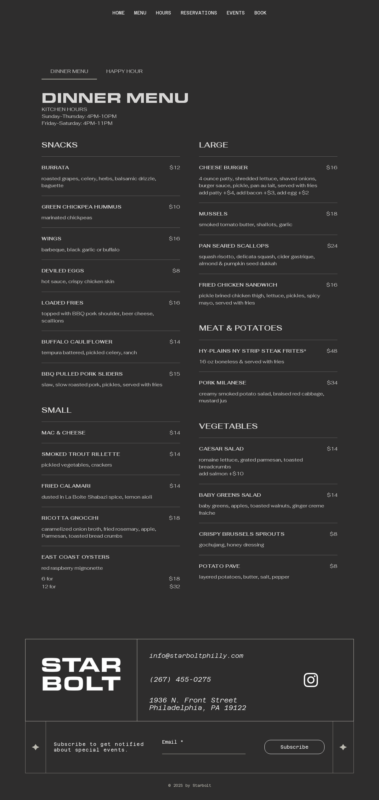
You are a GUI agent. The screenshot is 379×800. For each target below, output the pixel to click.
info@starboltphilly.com (196, 655)
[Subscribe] (294, 747)
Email (171, 742)
